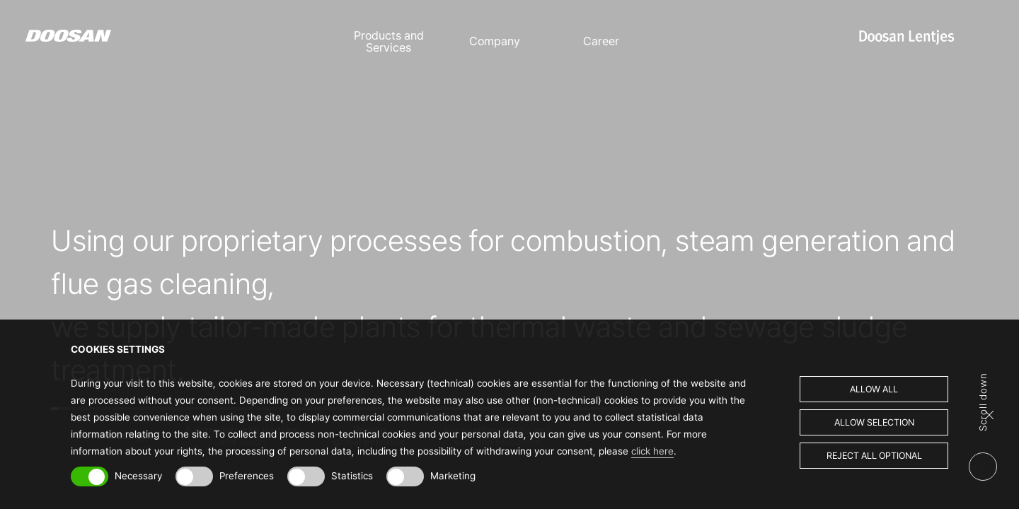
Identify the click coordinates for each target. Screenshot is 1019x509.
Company (494, 41)
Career (601, 41)
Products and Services (389, 41)
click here (652, 451)
